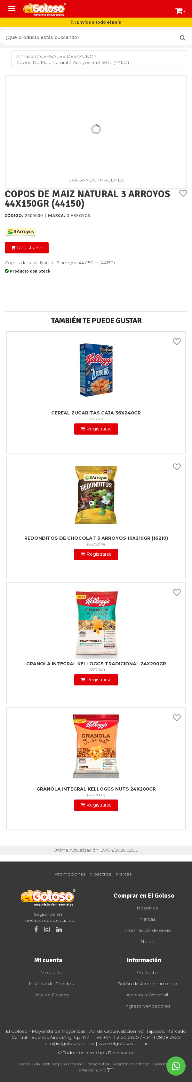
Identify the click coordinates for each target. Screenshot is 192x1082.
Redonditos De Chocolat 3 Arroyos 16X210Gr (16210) (96, 538)
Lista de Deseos (51, 995)
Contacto (147, 972)
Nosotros (100, 874)
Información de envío (147, 930)
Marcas (124, 874)
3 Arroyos (78, 215)
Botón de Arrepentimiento (147, 983)
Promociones (69, 874)
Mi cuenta (51, 972)
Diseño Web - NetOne (37, 1064)
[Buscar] (182, 37)
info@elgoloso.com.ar (69, 1043)
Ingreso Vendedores (147, 1006)
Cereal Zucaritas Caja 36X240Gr (96, 413)
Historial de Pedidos (51, 983)
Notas (147, 941)
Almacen (26, 56)
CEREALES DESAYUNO (66, 56)
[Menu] (12, 8)
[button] (180, 10)
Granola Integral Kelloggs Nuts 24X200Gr (96, 789)
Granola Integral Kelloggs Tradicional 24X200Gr (96, 664)
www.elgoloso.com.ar (123, 1043)
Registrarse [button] (29, 248)
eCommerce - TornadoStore (85, 1064)
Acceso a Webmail (147, 995)
